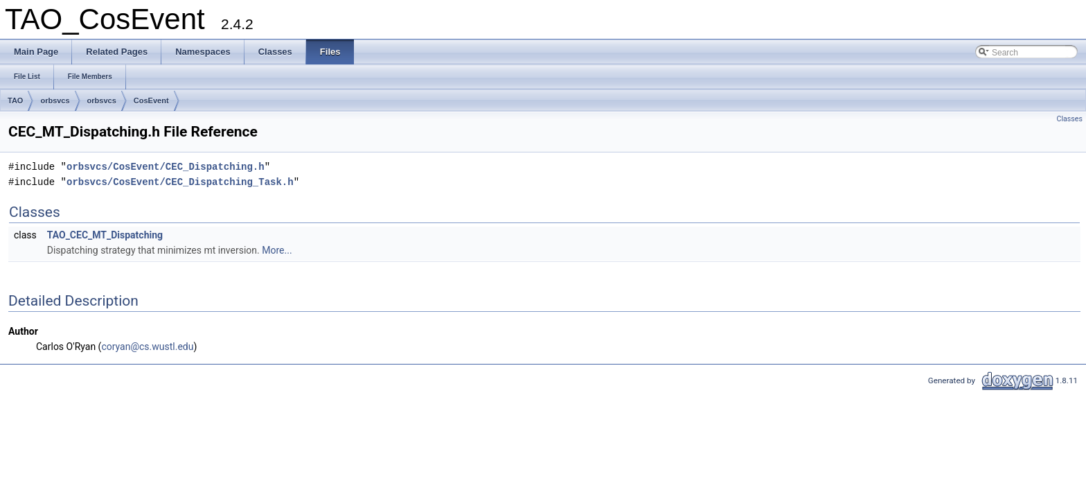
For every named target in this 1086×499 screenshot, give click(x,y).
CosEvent (151, 100)
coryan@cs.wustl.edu (147, 346)
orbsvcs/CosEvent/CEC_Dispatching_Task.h (180, 182)
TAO (15, 100)
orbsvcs (54, 100)
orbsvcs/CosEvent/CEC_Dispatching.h (165, 166)
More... (277, 250)
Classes (1070, 118)
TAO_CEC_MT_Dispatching (105, 234)
